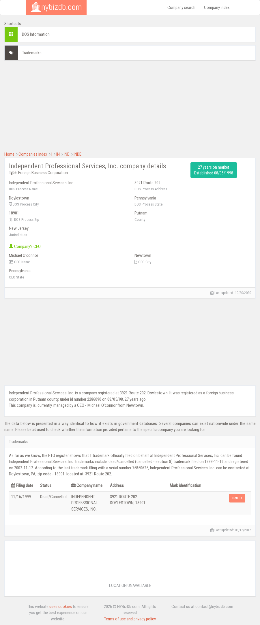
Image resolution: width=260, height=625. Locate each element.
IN (58, 154)
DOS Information (36, 34)
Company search (181, 7)
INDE (77, 154)
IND (67, 154)
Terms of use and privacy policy (130, 619)
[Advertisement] (130, 105)
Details (237, 498)
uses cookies (60, 606)
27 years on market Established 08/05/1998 (213, 170)
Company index (217, 7)
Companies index (32, 154)
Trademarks (32, 52)
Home (9, 154)
